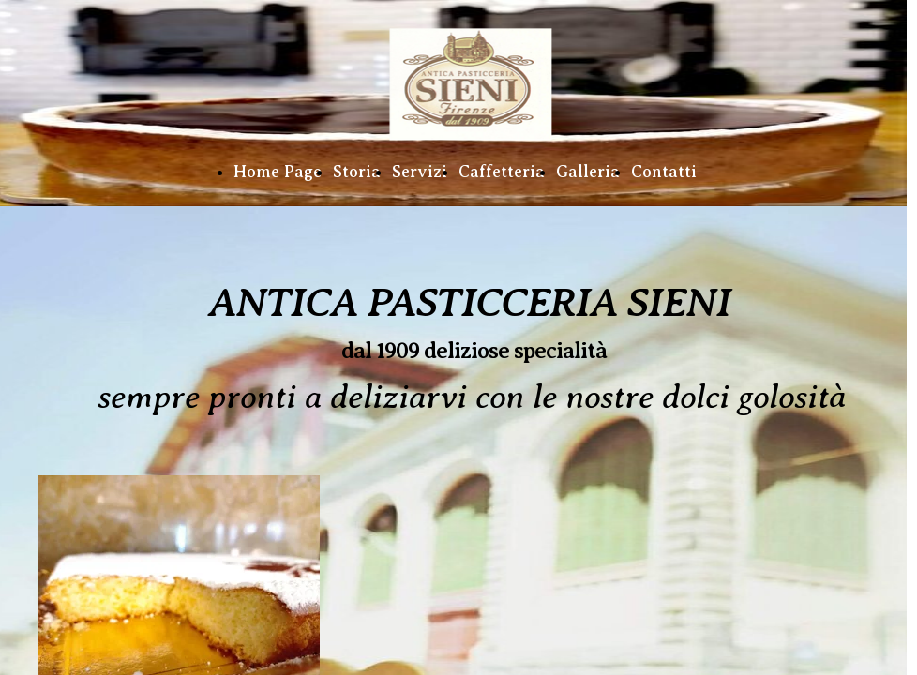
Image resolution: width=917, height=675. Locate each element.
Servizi (419, 171)
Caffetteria (501, 171)
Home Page (277, 171)
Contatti (664, 171)
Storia (357, 171)
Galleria (588, 171)
